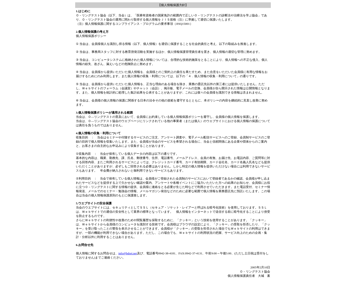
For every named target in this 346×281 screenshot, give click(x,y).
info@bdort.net (127, 253)
